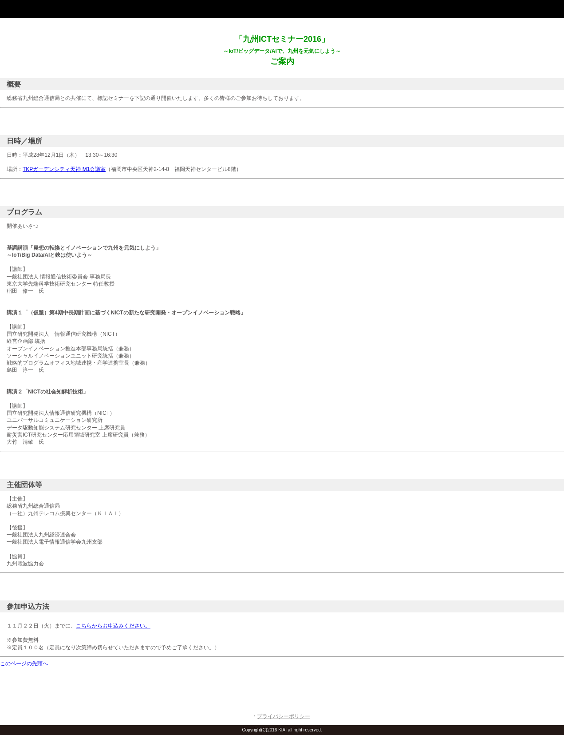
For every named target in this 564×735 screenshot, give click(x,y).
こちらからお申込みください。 (113, 626)
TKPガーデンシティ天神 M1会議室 (64, 169)
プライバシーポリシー (283, 716)
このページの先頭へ (24, 663)
